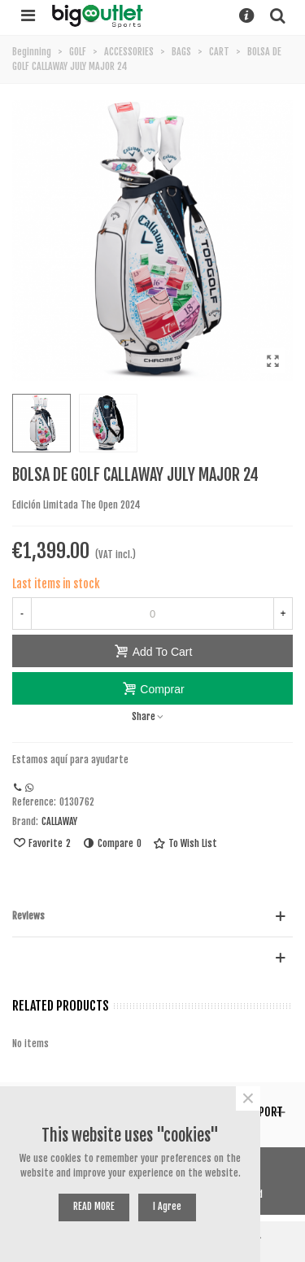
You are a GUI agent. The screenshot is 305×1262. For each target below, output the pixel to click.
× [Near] (248, 1098)
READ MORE (94, 1206)
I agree (167, 1206)
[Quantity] (152, 613)
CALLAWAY (59, 821)
